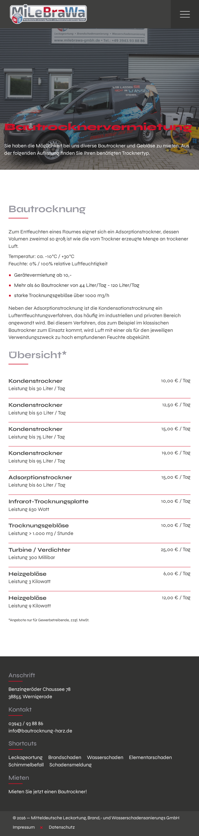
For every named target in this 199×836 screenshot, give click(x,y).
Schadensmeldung (70, 765)
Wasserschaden (105, 757)
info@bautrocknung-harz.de (40, 731)
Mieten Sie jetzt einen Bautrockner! (47, 791)
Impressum (24, 827)
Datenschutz (62, 827)
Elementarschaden (150, 757)
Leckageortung (25, 757)
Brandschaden (64, 757)
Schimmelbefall (26, 765)
